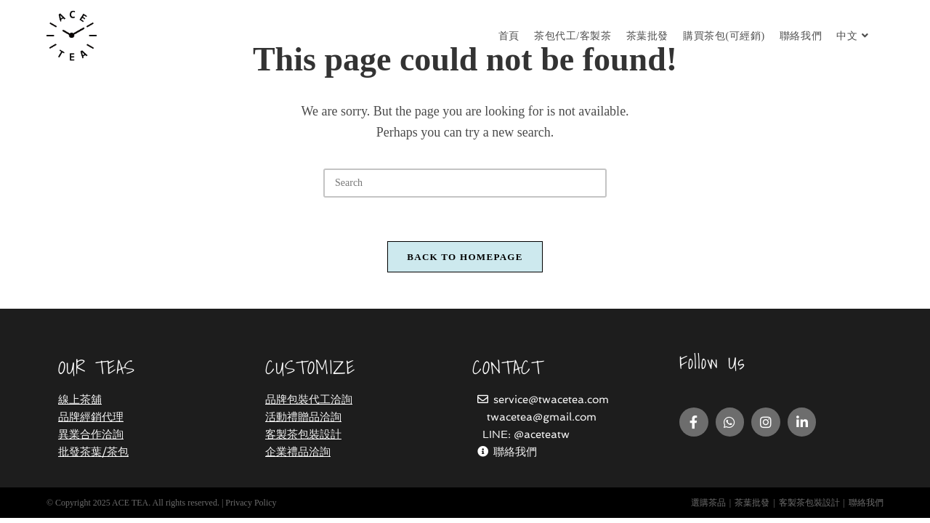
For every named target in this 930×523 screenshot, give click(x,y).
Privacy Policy (250, 508)
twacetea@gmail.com (542, 422)
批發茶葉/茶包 (93, 456)
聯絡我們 (515, 456)
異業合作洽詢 (91, 439)
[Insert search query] (465, 183)
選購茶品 (708, 508)
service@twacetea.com (551, 404)
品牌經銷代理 (91, 422)
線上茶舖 (80, 404)
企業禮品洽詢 (298, 456)
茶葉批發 (752, 508)
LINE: (498, 439)
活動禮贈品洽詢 (303, 422)
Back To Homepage (464, 256)
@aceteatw (542, 439)
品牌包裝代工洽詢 (308, 404)
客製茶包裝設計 (303, 439)
